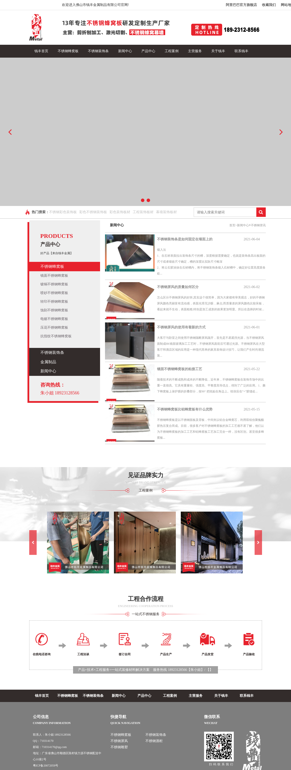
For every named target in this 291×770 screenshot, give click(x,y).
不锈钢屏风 (119, 741)
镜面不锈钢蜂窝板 (54, 275)
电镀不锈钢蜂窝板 (54, 319)
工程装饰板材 (143, 212)
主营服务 (195, 51)
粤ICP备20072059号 (45, 765)
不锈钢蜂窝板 (68, 51)
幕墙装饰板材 (166, 212)
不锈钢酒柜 (154, 741)
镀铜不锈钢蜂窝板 (54, 284)
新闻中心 (125, 51)
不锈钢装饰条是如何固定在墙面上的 (184, 239)
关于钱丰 (218, 51)
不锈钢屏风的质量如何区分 (178, 287)
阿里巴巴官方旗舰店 (241, 5)
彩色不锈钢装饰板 (93, 212)
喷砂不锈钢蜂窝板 (54, 293)
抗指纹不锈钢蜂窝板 (56, 336)
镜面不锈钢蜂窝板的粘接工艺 (179, 369)
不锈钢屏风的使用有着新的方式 (181, 327)
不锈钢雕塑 (119, 747)
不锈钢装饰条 (98, 51)
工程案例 (172, 51)
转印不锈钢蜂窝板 (54, 301)
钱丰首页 (41, 51)
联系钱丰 (241, 51)
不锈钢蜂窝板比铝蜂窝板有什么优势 (184, 409)
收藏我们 (269, 5)
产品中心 (148, 51)
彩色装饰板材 (119, 212)
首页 (233, 225)
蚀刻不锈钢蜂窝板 (54, 310)
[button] (33, 542)
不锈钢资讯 (258, 225)
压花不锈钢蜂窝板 (54, 327)
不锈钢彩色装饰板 (63, 212)
